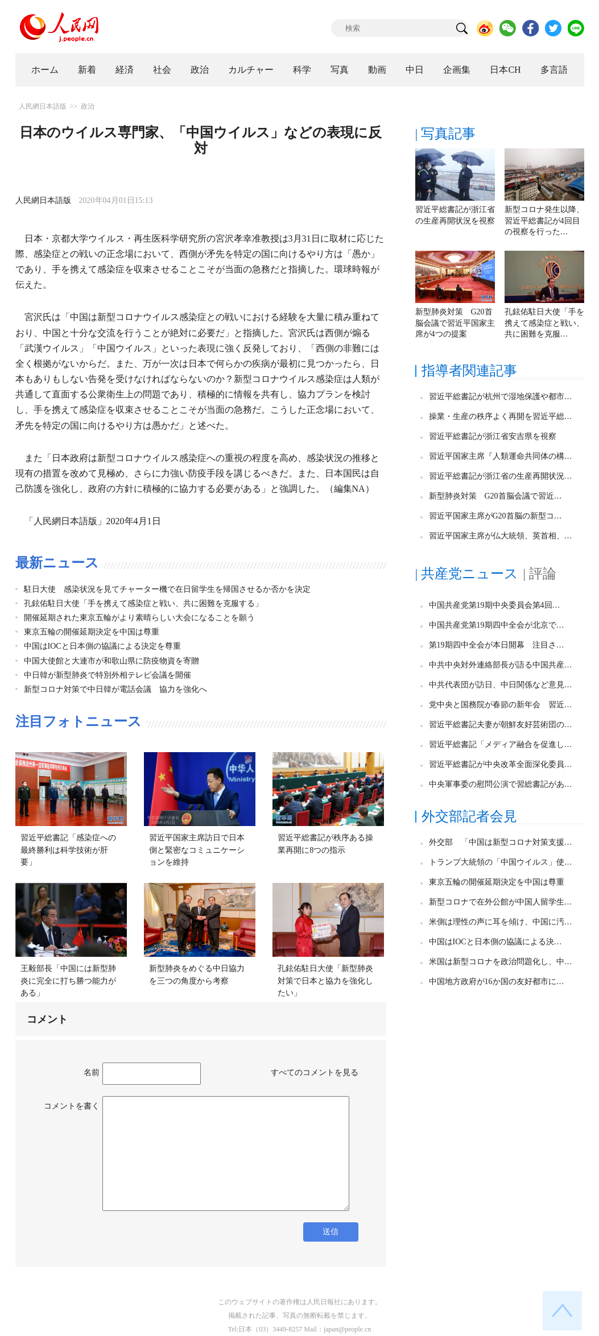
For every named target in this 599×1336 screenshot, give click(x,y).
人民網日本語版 (43, 106)
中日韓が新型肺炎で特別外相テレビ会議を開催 (107, 675)
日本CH (505, 69)
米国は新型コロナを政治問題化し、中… (500, 961)
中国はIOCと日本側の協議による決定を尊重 (102, 646)
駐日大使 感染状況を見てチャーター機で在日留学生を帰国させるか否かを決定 (167, 589)
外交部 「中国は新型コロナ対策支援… (500, 842)
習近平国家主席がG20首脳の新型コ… (495, 516)
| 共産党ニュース (467, 573)
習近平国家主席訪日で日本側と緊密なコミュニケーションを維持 (197, 849)
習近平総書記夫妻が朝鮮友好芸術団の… (500, 724)
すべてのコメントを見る (314, 1072)
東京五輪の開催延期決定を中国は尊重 (91, 632)
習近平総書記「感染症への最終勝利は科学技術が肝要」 (68, 849)
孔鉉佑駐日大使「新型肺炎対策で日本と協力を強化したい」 (325, 980)
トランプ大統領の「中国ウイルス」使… (500, 862)
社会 (162, 69)
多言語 (554, 69)
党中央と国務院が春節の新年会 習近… (500, 704)
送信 (330, 1231)
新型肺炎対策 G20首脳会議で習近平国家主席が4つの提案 (455, 323)
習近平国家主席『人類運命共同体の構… (500, 456)
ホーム (45, 69)
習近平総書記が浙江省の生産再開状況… (500, 476)
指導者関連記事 (469, 370)
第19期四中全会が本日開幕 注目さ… (496, 645)
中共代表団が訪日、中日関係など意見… (500, 685)
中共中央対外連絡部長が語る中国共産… (500, 665)
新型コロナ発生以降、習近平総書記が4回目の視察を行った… (544, 220)
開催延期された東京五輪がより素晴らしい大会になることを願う (139, 617)
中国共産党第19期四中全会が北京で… (496, 625)
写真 (340, 69)
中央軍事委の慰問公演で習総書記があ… (500, 784)
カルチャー (251, 69)
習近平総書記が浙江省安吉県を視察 (492, 436)
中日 (415, 69)
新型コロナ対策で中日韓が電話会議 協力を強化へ (115, 689)
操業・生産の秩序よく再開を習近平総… (500, 416)
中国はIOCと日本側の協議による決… (495, 941)
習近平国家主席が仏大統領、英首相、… (500, 536)
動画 (377, 69)
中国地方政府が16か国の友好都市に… (496, 981)
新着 (87, 69)
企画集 (456, 69)
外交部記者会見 (469, 816)
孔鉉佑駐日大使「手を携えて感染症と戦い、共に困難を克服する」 (143, 603)
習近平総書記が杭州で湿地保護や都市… (500, 396)
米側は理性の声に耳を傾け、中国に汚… (500, 922)
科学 (302, 69)
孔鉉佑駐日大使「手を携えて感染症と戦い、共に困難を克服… (544, 323)
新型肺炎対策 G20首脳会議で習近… (495, 496)
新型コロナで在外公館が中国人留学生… (500, 902)
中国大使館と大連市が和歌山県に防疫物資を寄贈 (111, 661)
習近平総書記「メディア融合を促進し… (500, 744)
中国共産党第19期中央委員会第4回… (494, 605)
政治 (200, 69)
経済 (124, 69)
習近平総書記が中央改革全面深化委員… (500, 764)
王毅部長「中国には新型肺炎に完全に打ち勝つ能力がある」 (68, 980)
